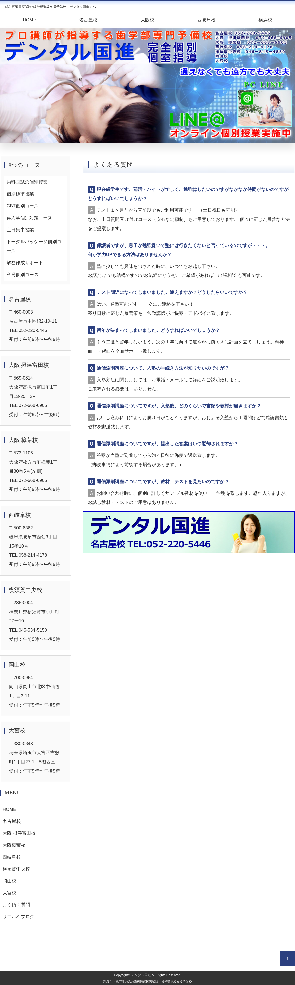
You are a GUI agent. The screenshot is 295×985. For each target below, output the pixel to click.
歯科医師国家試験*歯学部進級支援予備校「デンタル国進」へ (50, 7)
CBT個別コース (23, 205)
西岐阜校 (206, 19)
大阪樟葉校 (14, 845)
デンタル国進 (141, 975)
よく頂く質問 (16, 904)
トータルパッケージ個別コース (34, 246)
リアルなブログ (18, 916)
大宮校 (9, 892)
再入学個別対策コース (29, 217)
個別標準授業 (20, 193)
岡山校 (9, 880)
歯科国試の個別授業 (27, 182)
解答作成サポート (25, 262)
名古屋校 (88, 19)
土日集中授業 (20, 229)
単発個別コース (23, 274)
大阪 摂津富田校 (19, 833)
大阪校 (147, 19)
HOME (29, 19)
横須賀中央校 (16, 869)
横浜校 (265, 19)
